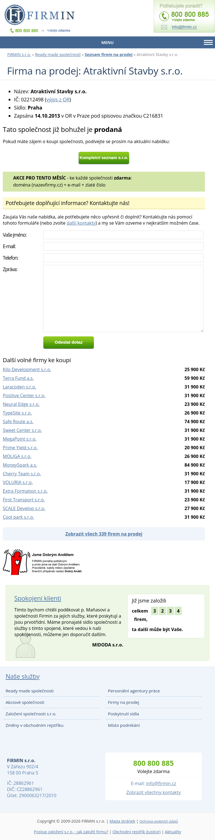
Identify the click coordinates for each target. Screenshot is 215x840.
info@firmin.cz (161, 783)
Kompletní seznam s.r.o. (104, 157)
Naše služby (22, 676)
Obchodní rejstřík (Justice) (137, 831)
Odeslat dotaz (69, 342)
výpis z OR (57, 99)
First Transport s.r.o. (24, 500)
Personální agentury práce (134, 691)
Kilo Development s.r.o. (27, 369)
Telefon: (10, 257)
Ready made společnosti (58, 54)
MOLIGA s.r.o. (17, 456)
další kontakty (81, 223)
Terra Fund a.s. (18, 378)
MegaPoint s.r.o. (19, 439)
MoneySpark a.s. (20, 465)
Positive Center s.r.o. (24, 395)
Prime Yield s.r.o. (20, 448)
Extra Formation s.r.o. (25, 491)
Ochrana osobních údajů (158, 821)
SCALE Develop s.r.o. (24, 508)
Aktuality (173, 831)
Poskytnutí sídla (123, 713)
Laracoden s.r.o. (19, 387)
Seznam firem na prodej (109, 54)
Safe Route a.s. (18, 421)
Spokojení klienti (37, 598)
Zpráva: (10, 269)
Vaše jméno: (14, 234)
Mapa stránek (122, 821)
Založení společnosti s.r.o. (31, 713)
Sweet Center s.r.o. (22, 430)
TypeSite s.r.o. (17, 413)
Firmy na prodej (123, 702)
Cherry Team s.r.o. (22, 474)
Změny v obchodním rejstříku (35, 725)
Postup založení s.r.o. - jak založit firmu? (71, 831)
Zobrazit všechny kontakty (153, 792)
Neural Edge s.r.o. (21, 404)
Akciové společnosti (25, 702)
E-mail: (9, 246)
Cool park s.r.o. (18, 517)
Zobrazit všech (104, 534)
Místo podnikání (124, 725)
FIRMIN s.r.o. (19, 54)
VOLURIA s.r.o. (18, 482)
